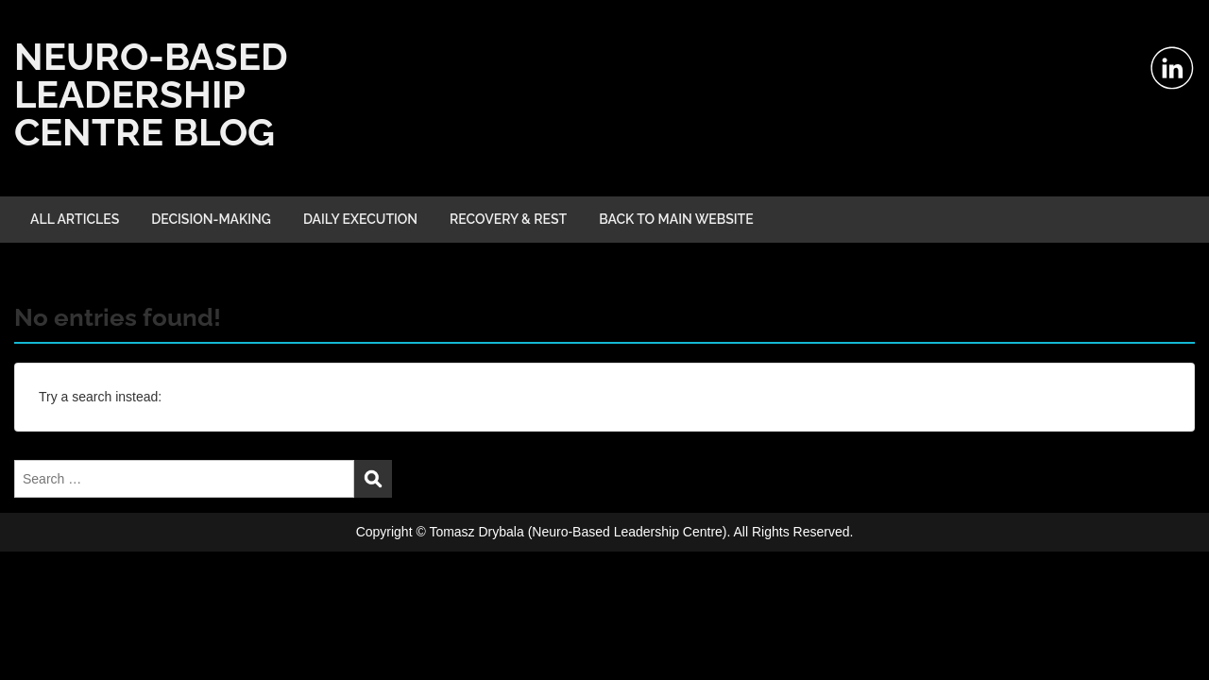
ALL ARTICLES (74, 219)
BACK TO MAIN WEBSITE (676, 219)
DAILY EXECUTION (360, 219)
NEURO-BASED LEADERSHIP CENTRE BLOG (151, 94)
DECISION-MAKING (211, 219)
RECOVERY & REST (508, 219)
